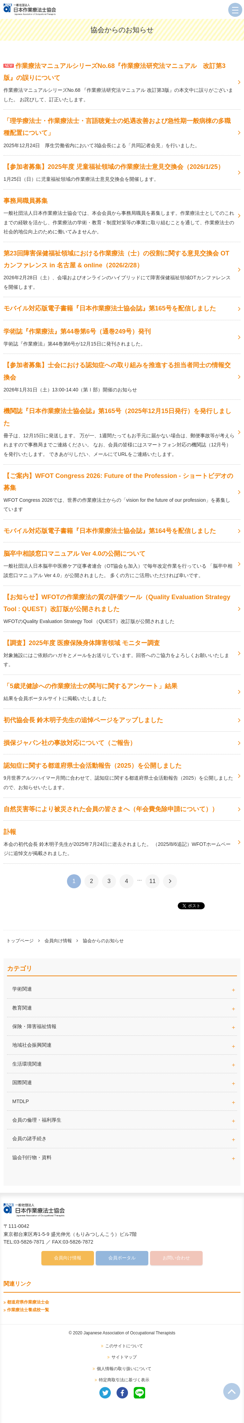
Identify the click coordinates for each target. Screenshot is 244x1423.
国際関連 (22, 1082)
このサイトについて (124, 1345)
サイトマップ (124, 1357)
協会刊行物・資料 (32, 1157)
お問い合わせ (176, 1257)
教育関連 (22, 1008)
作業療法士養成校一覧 (28, 1309)
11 (152, 881)
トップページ (20, 940)
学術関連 (124, 988)
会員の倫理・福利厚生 (36, 1120)
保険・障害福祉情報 (34, 1026)
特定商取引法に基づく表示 (124, 1379)
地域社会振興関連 (32, 1045)
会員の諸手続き (29, 1138)
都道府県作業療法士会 (28, 1302)
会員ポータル (122, 1257)
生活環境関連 (27, 1064)
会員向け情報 (58, 940)
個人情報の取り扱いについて (124, 1368)
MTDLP (124, 1101)
